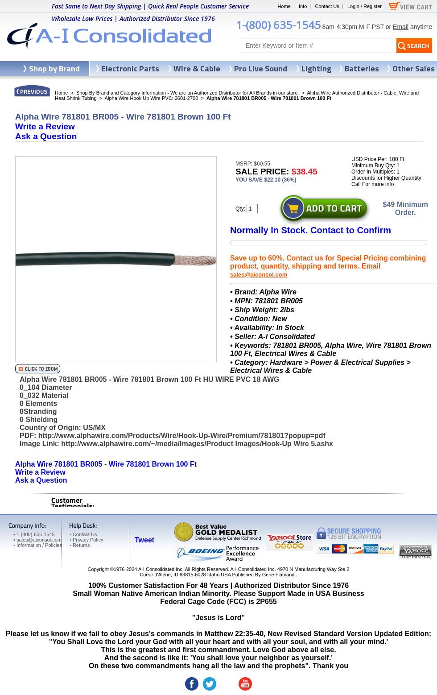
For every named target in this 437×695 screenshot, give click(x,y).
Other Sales (413, 68)
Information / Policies (37, 545)
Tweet (144, 540)
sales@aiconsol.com (258, 274)
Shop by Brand (54, 68)
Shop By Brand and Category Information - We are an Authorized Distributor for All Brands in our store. (187, 92)
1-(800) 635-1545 (278, 24)
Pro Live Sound (260, 68)
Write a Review (45, 126)
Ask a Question (46, 136)
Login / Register (364, 6)
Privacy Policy (86, 539)
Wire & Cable (196, 68)
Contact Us (327, 6)
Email (400, 26)
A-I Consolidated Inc (160, 569)
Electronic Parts (130, 68)
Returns (80, 545)
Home (283, 6)
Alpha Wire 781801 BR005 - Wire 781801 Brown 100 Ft (106, 464)
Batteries (362, 68)
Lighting (316, 68)
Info (303, 6)
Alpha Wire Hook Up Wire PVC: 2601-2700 (151, 98)
